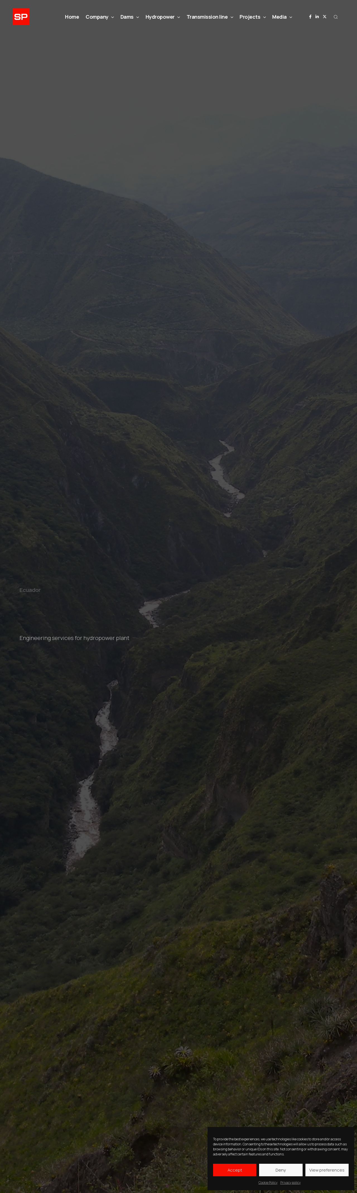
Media (282, 16)
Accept (235, 1170)
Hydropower (163, 16)
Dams (129, 16)
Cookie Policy (268, 1182)
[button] (335, 17)
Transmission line (210, 16)
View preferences (326, 1170)
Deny (281, 1170)
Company (100, 16)
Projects (253, 16)
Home (72, 16)
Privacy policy (290, 1182)
